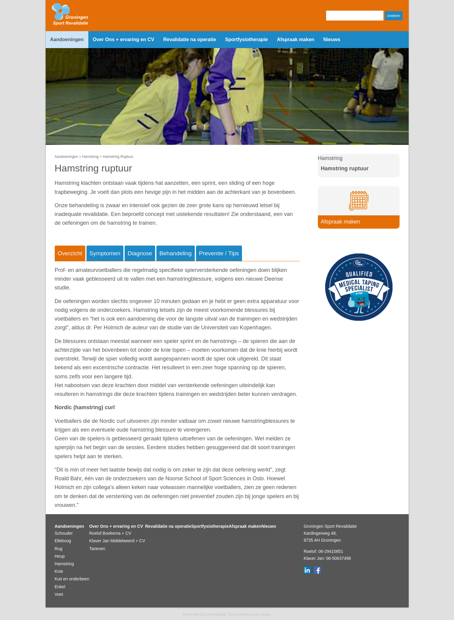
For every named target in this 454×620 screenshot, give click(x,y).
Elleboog (63, 540)
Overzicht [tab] (70, 253)
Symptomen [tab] (105, 253)
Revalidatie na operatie (189, 39)
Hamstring (90, 157)
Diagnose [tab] (140, 253)
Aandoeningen (67, 39)
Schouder (64, 533)
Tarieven (97, 548)
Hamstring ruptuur (345, 168)
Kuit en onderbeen (72, 578)
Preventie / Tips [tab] (219, 253)
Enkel (60, 586)
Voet (59, 594)
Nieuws (331, 39)
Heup (60, 556)
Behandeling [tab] (175, 253)
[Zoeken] (355, 16)
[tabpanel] (177, 388)
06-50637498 (338, 558)
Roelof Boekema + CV (110, 533)
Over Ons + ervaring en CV (123, 39)
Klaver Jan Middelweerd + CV (117, 540)
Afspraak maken (295, 39)
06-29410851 (330, 551)
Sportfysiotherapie (246, 39)
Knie (59, 571)
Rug (59, 548)
